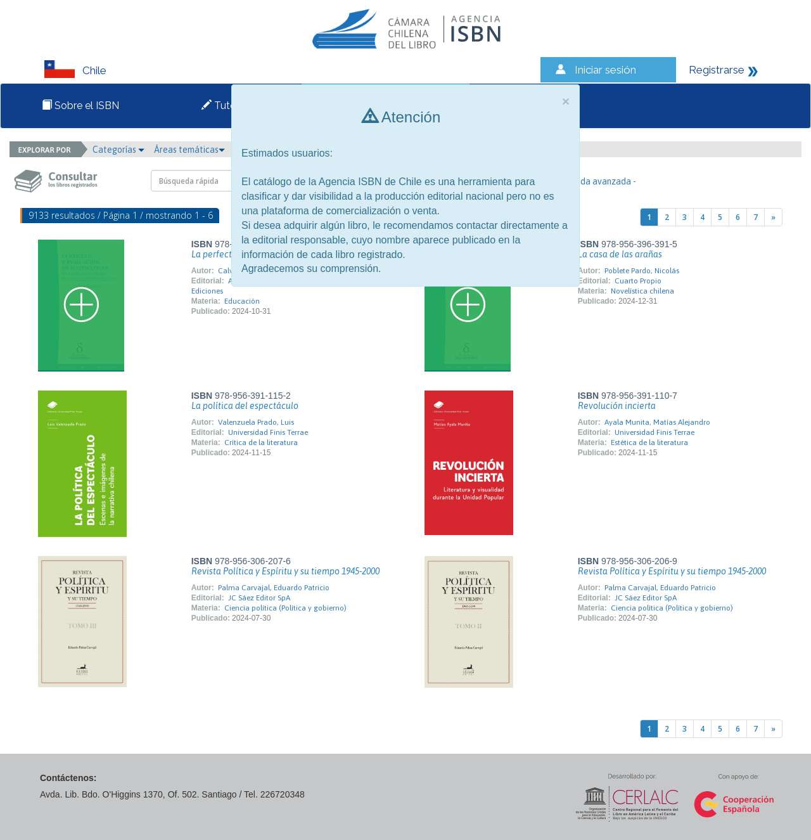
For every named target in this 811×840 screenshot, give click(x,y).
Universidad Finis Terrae (268, 432)
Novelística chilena (642, 291)
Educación (242, 301)
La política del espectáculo (244, 406)
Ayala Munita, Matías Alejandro (657, 422)
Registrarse (716, 69)
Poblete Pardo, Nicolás (641, 270)
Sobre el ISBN (80, 106)
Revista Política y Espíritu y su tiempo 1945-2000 (285, 571)
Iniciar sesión (605, 69)
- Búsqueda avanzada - (591, 181)
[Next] (773, 217)
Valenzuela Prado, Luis (256, 422)
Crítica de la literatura (261, 442)
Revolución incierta (617, 406)
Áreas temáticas (189, 150)
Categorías (118, 150)
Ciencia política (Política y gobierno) (285, 608)
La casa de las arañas (620, 254)
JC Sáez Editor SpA (259, 597)
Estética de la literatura (649, 442)
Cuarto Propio (638, 280)
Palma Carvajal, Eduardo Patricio (273, 587)
